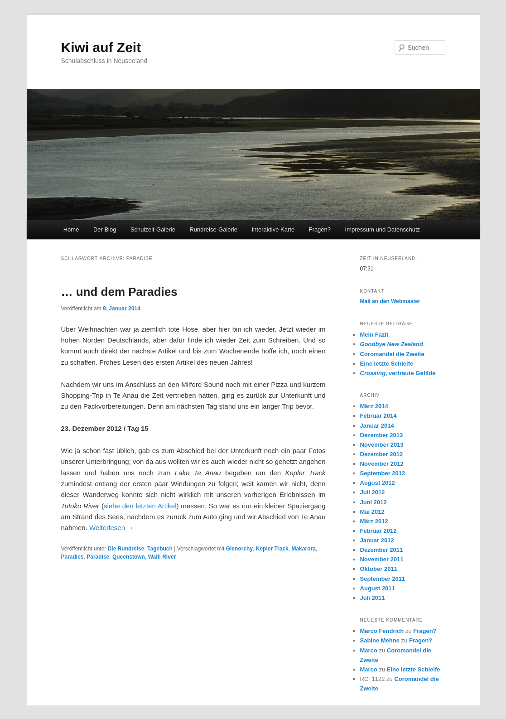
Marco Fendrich (382, 630)
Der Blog (104, 229)
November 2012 (382, 463)
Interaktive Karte (272, 229)
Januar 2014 (377, 425)
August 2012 (377, 482)
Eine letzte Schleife (387, 363)
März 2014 (374, 406)
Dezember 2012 (381, 454)
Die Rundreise (126, 548)
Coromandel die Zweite (392, 354)
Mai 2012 (372, 511)
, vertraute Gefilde (398, 373)
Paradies (72, 557)
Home (71, 229)
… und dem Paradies (119, 292)
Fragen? (320, 229)
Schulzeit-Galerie (152, 229)
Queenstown (128, 557)
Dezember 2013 (381, 435)
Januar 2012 (377, 540)
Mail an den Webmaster (390, 301)
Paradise (98, 557)
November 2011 (382, 559)
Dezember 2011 (381, 549)
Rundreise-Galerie (213, 229)
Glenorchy (239, 548)
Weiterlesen (111, 527)
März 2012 (374, 521)
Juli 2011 (372, 597)
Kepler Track (272, 548)
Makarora (303, 548)
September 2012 (382, 473)
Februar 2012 (378, 530)
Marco (368, 650)
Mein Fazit (374, 334)
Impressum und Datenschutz (382, 229)
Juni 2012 (373, 502)
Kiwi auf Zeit (101, 47)
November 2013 (382, 444)
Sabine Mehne (380, 640)
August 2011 (377, 588)
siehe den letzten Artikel (140, 506)
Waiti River (162, 557)
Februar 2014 (378, 415)
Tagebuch (160, 548)
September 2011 (382, 578)
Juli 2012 (372, 492)
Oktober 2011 (378, 568)
